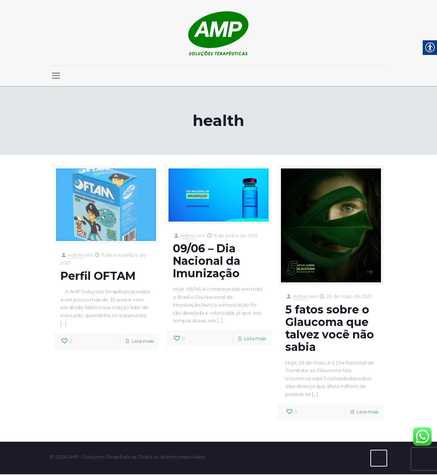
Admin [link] (76, 255)
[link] (218, 32)
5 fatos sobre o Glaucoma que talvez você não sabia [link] (329, 328)
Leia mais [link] (142, 342)
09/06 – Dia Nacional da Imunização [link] (206, 261)
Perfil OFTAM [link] (98, 276)
